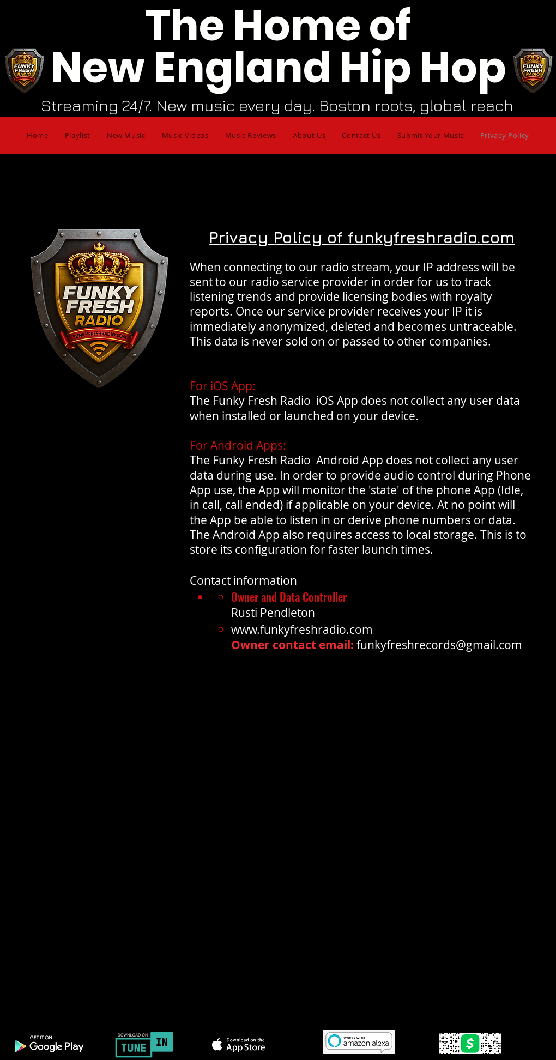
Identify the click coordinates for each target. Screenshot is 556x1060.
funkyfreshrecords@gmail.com (439, 644)
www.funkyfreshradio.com (302, 629)
